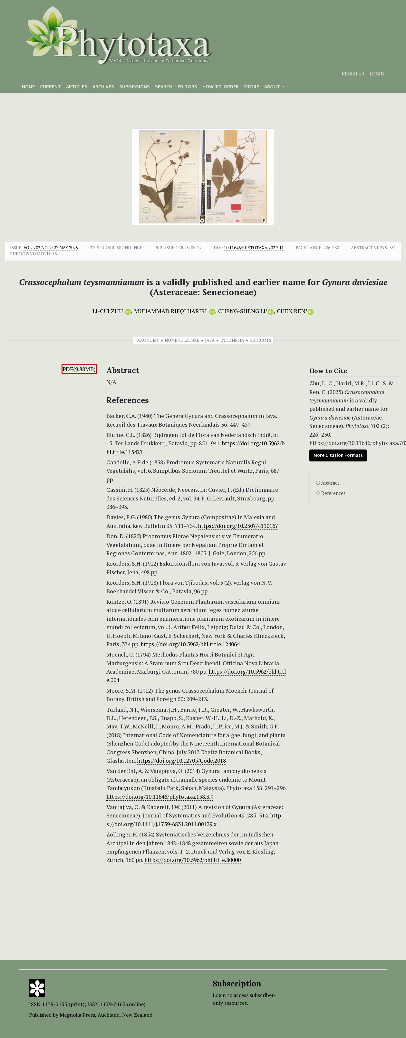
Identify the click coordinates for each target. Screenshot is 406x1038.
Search (163, 86)
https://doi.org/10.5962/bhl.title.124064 (190, 644)
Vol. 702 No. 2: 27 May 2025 (51, 248)
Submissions (134, 86)
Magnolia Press (77, 1014)
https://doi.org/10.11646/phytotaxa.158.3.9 (159, 796)
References (333, 493)
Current (50, 86)
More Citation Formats (338, 455)
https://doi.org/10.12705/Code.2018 (181, 760)
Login (377, 73)
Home (28, 86)
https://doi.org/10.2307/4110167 (238, 525)
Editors (187, 86)
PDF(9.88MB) (79, 369)
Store (251, 86)
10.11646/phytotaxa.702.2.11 (254, 248)
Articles (76, 86)
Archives (103, 86)
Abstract (330, 483)
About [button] (272, 86)
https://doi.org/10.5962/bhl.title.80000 (192, 860)
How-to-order (220, 86)
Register (353, 73)
